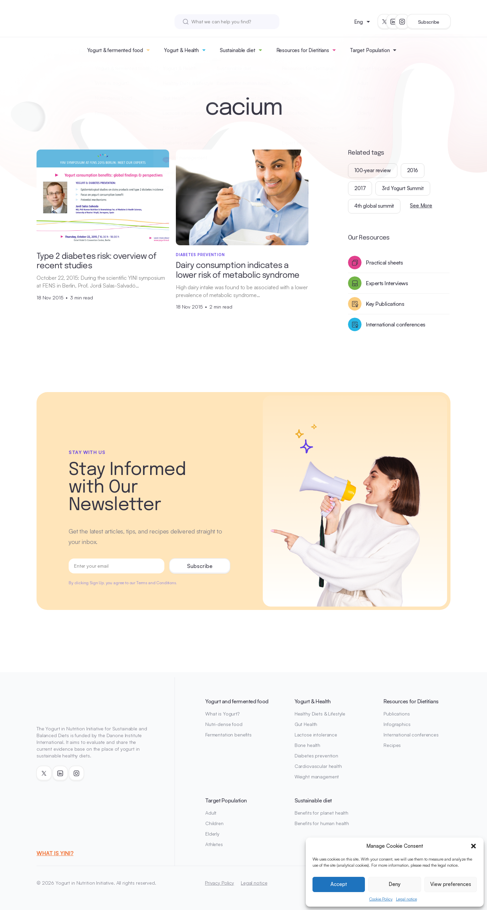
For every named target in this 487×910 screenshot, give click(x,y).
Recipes (392, 745)
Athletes (214, 844)
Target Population (370, 50)
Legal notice (406, 899)
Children (214, 823)
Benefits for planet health (321, 813)
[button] (473, 846)
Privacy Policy (219, 883)
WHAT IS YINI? (55, 853)
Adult (210, 813)
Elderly (212, 834)
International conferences (411, 734)
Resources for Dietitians (302, 50)
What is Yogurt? (222, 713)
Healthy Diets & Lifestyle (320, 713)
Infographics (397, 724)
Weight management (317, 776)
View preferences (450, 884)
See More (421, 205)
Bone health (307, 745)
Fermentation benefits (228, 734)
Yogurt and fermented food (237, 701)
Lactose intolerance (316, 734)
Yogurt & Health (181, 50)
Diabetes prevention (316, 755)
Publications (397, 713)
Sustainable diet (237, 50)
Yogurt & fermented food (115, 50)
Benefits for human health (322, 823)
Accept (338, 884)
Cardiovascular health (318, 766)
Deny (394, 884)
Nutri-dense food (223, 724)
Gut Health (306, 724)
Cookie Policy (381, 899)
